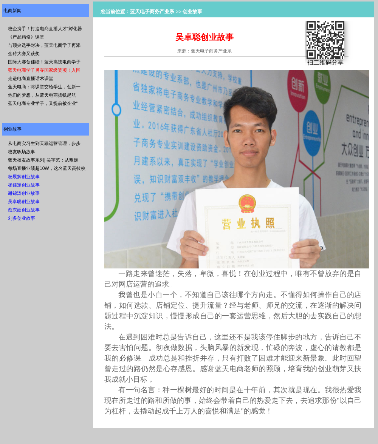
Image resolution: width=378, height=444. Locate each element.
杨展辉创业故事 (24, 176)
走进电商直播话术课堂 (30, 78)
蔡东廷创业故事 (24, 210)
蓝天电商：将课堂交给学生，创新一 (44, 86)
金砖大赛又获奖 (24, 53)
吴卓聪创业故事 (24, 201)
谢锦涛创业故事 (24, 193)
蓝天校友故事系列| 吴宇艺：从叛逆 (43, 160)
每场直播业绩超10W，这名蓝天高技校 (46, 168)
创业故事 (12, 129)
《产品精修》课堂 (26, 37)
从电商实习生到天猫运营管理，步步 (44, 143)
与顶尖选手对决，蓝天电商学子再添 (44, 45)
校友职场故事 (21, 151)
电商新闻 (12, 10)
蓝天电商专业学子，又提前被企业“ (42, 103)
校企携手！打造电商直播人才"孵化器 (45, 28)
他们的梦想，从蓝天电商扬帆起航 (42, 95)
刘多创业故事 (21, 218)
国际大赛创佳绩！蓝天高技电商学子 (44, 62)
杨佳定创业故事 (24, 185)
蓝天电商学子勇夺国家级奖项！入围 (44, 70)
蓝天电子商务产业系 (152, 11)
